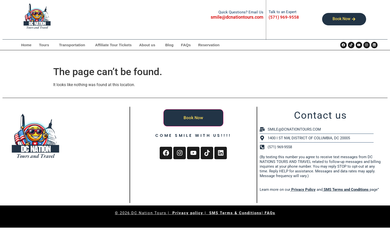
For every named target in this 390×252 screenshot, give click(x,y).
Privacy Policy (303, 189)
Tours (44, 45)
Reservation (209, 45)
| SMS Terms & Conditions (233, 213)
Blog (169, 45)
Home (26, 45)
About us (147, 45)
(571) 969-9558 (284, 17)
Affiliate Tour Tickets (113, 45)
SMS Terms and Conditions (346, 189)
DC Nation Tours (148, 213)
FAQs (186, 45)
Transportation (72, 45)
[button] (45, 44)
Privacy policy (188, 213)
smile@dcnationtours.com (237, 17)
